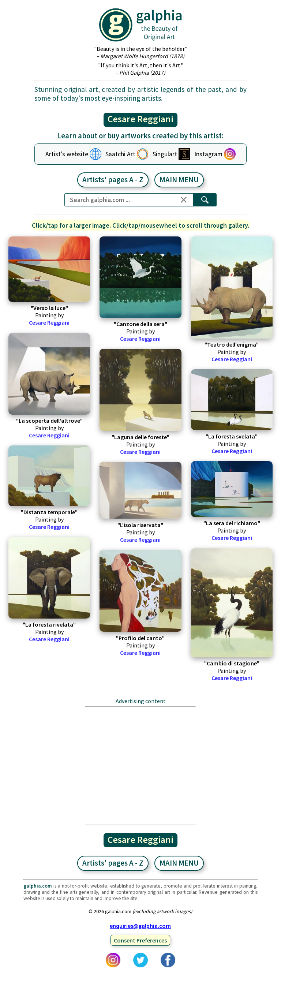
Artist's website (66, 154)
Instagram (208, 154)
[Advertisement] (140, 765)
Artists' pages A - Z (112, 179)
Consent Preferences (140, 940)
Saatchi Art (120, 154)
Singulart (165, 154)
